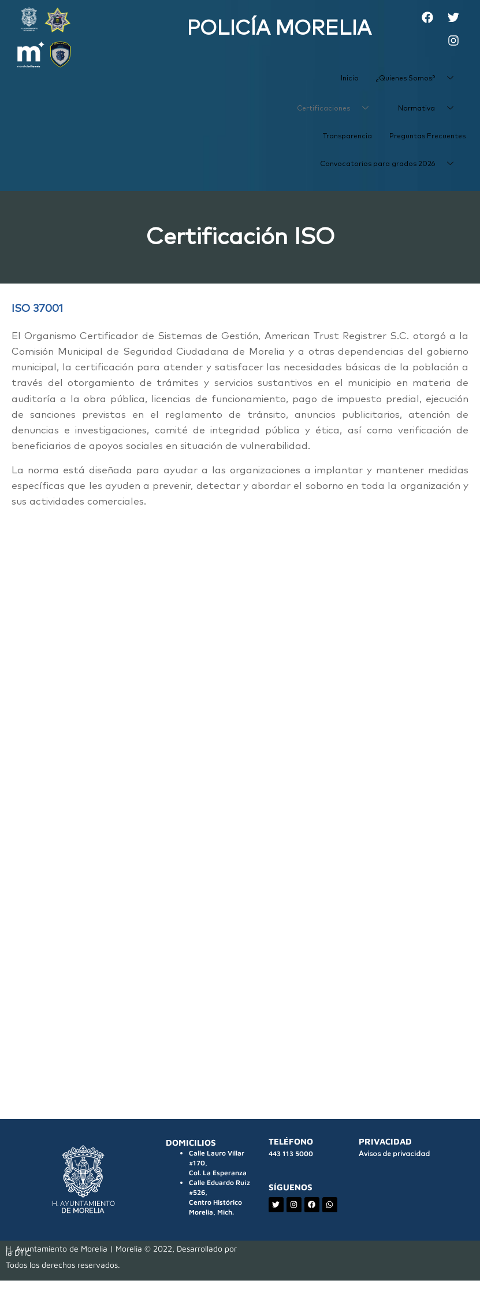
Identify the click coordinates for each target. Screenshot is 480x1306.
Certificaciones (337, 109)
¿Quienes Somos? (419, 78)
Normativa (430, 109)
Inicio (350, 78)
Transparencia (347, 136)
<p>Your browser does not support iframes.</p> (240, 784)
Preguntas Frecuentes (427, 136)
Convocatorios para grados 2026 (391, 164)
